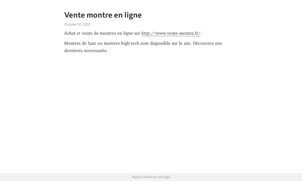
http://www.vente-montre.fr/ (171, 33)
